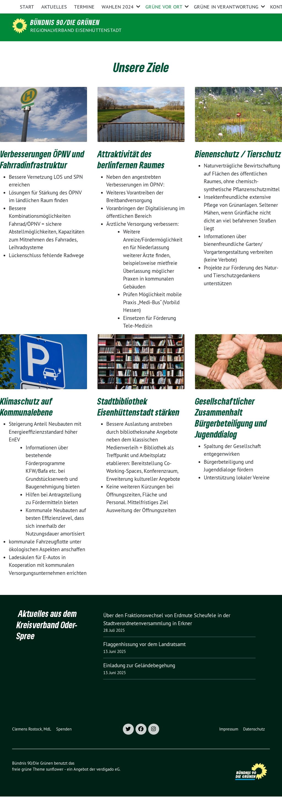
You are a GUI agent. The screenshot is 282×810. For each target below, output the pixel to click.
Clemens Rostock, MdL (31, 742)
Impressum (228, 742)
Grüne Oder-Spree (154, 5)
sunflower (54, 782)
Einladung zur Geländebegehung (139, 679)
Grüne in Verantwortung (226, 48)
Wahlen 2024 (118, 48)
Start (27, 48)
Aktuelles (54, 48)
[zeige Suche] (260, 5)
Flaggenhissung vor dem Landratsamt (144, 657)
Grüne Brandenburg (194, 5)
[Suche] (252, 5)
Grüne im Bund (232, 5)
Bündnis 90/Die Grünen (65, 22)
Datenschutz (254, 742)
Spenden (64, 742)
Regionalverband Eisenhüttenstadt (75, 30)
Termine (84, 48)
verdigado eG (108, 782)
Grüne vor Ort (163, 48)
